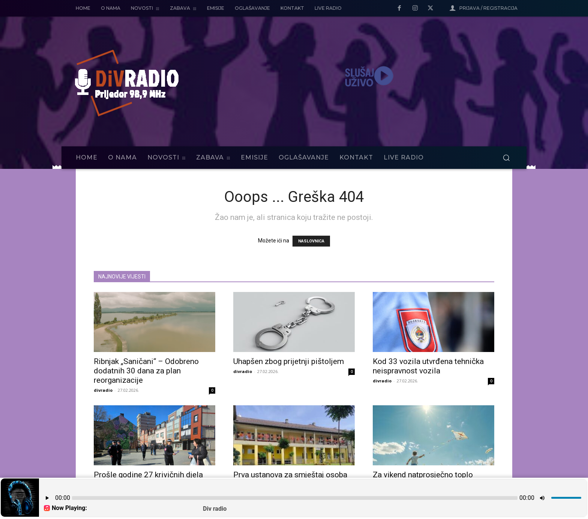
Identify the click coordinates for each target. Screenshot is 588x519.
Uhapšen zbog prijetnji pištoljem (288, 361)
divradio (103, 390)
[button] (506, 157)
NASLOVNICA (311, 241)
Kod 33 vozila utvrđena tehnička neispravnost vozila (428, 366)
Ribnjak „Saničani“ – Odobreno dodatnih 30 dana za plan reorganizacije (146, 371)
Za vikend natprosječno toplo (423, 474)
